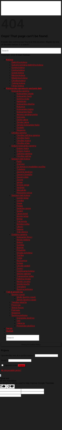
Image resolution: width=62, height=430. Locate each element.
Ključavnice (22, 260)
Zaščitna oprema (24, 153)
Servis (9, 328)
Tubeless (21, 169)
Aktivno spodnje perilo (27, 114)
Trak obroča (22, 232)
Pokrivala (15, 310)
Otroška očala (23, 143)
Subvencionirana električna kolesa (27, 65)
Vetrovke (21, 117)
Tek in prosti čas (14, 292)
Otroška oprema (19, 132)
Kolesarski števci (24, 237)
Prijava (21, 365)
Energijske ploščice (25, 318)
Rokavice (21, 106)
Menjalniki (21, 190)
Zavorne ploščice (24, 172)
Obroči (20, 226)
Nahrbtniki (21, 101)
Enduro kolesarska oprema (23, 145)
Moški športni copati (26, 297)
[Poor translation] (10, 386)
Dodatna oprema (19, 234)
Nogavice (21, 130)
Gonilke (20, 200)
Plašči (19, 161)
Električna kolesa (19, 62)
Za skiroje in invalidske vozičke (31, 166)
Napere (20, 229)
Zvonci (20, 268)
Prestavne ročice (24, 192)
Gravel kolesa (17, 72)
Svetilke (20, 245)
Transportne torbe (25, 276)
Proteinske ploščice (26, 325)
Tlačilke (20, 255)
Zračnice (21, 164)
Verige (20, 182)
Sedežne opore (24, 208)
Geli (18, 320)
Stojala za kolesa (24, 252)
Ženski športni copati (26, 299)
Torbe (19, 258)
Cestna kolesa (18, 70)
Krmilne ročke (23, 224)
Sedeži (20, 211)
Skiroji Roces (17, 307)
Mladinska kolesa (19, 78)
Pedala (20, 205)
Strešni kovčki (23, 284)
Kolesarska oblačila (25, 104)
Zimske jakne (23, 122)
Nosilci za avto (23, 281)
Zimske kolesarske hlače (28, 125)
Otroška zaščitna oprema (28, 135)
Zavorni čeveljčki (24, 174)
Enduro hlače (23, 148)
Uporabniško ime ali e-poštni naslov (17, 355)
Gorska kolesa (18, 67)
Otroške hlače (23, 138)
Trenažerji (21, 286)
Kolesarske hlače (24, 112)
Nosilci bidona (23, 239)
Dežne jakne (22, 119)
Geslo (4, 360)
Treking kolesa (18, 83)
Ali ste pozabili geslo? (11, 370)
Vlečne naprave (24, 273)
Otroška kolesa (18, 80)
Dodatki (20, 127)
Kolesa (9, 59)
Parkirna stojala (24, 278)
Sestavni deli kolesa (20, 158)
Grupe (19, 203)
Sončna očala (23, 98)
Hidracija (21, 323)
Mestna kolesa (18, 75)
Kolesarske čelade (25, 93)
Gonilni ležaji (22, 198)
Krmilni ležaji (22, 216)
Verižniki (20, 187)
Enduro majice (23, 151)
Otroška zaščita (24, 156)
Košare (20, 263)
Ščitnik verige (23, 185)
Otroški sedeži (23, 265)
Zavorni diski (22, 177)
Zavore (20, 179)
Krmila (19, 218)
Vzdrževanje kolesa (25, 271)
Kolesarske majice (25, 109)
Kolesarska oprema (20, 91)
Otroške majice (24, 140)
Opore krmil (22, 213)
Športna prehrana (25, 289)
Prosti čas (16, 305)
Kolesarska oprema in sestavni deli (24, 88)
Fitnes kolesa (17, 85)
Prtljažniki (21, 250)
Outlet (9, 331)
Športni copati (18, 294)
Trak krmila (22, 221)
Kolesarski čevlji (24, 96)
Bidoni (20, 242)
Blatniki (20, 247)
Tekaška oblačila (19, 302)
